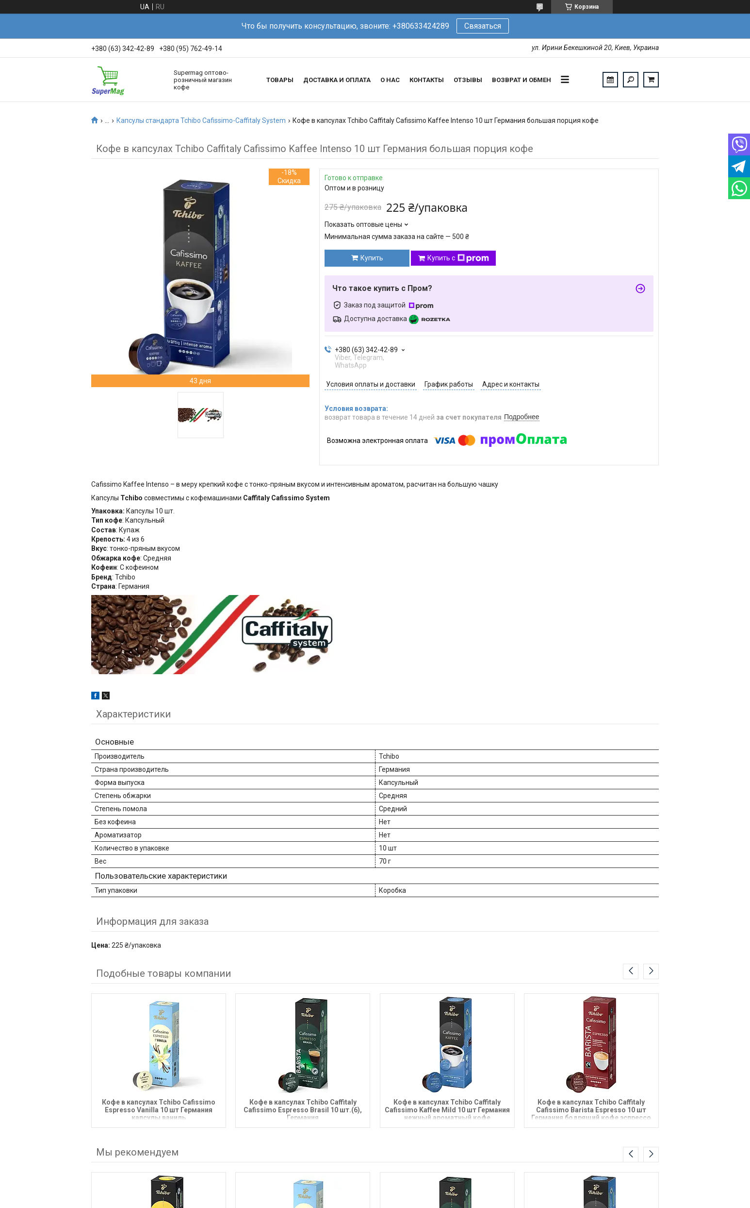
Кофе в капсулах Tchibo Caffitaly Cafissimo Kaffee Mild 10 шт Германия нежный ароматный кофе (447, 1109)
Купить (371, 258)
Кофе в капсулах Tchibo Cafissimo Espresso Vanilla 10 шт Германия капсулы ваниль (158, 1109)
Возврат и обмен (521, 80)
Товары (279, 80)
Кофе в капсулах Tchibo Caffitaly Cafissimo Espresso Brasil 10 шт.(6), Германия (303, 1109)
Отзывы (468, 80)
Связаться (482, 26)
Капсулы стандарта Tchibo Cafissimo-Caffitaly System (201, 120)
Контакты (426, 80)
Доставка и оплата (337, 80)
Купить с (458, 258)
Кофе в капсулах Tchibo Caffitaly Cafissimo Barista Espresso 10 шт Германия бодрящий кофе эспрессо (591, 1109)
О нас (390, 80)
